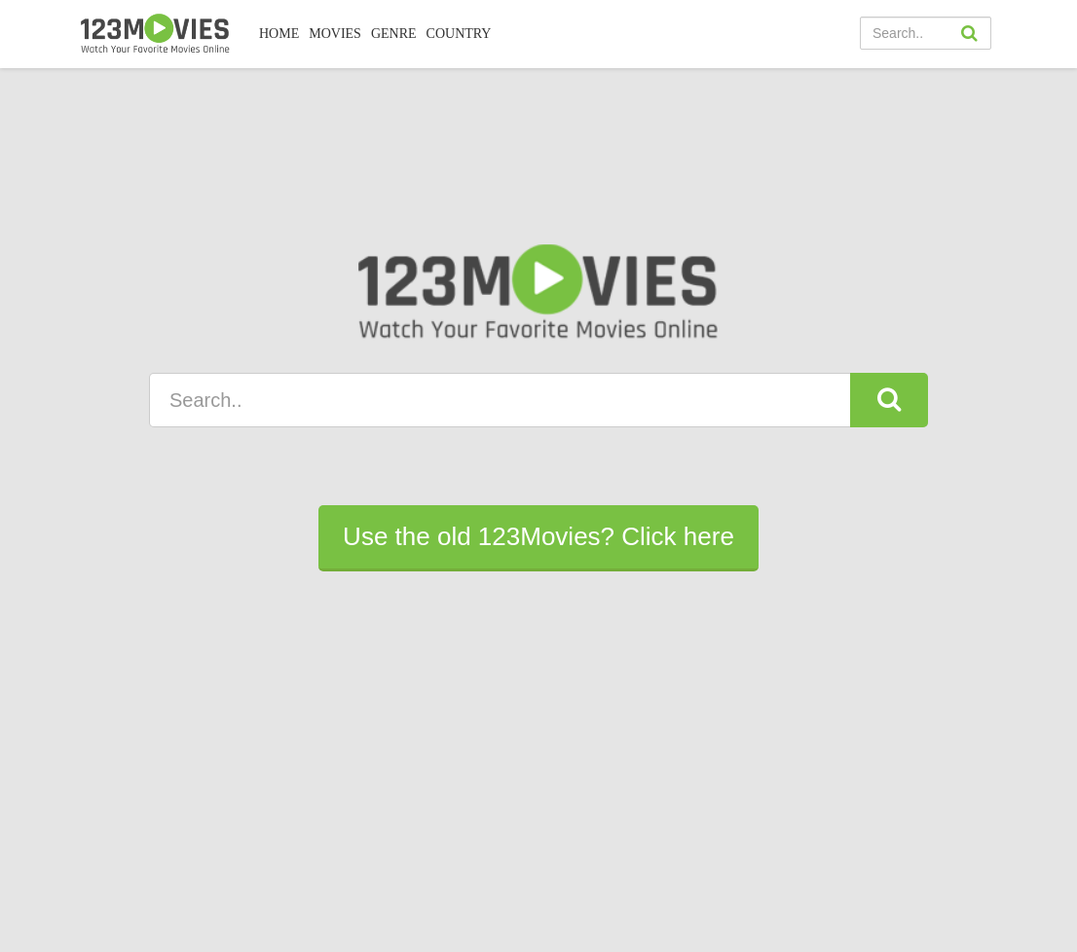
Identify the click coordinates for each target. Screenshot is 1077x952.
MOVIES (335, 33)
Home (279, 33)
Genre (394, 33)
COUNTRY (459, 33)
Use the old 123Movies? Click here (538, 536)
